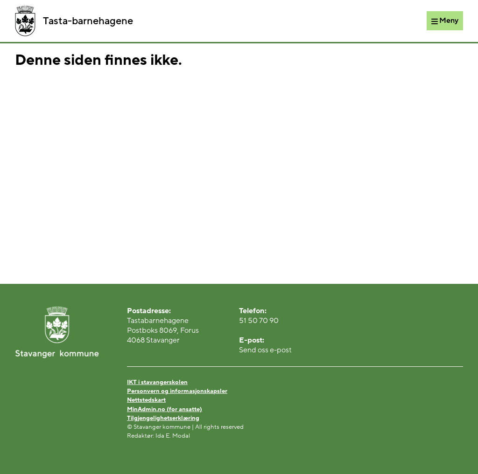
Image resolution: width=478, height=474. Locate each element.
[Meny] (444, 20)
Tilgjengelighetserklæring (163, 418)
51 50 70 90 (259, 320)
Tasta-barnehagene (74, 21)
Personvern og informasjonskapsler (177, 391)
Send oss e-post (265, 350)
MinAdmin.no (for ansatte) (164, 409)
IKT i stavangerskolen (157, 382)
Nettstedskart (146, 400)
